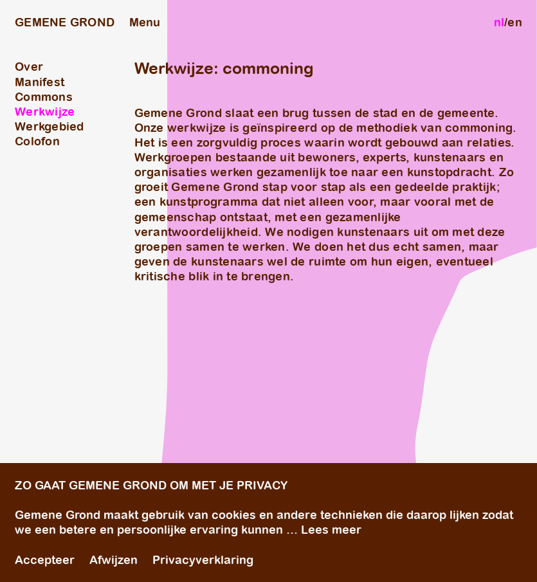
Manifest (39, 82)
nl (499, 22)
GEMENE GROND (64, 22)
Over (29, 66)
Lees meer (331, 530)
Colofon (37, 141)
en (514, 22)
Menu (144, 22)
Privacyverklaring (202, 560)
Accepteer (45, 560)
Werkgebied (49, 126)
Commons (44, 97)
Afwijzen (113, 560)
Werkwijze (45, 111)
